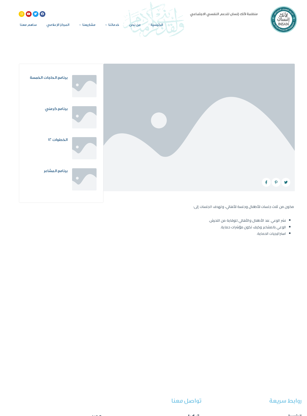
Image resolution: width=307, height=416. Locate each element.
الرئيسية (157, 25)
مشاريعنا (88, 25)
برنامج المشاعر (56, 171)
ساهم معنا (28, 25)
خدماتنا (113, 25)
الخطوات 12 (58, 140)
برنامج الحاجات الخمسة (49, 77)
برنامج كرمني (56, 109)
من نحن (135, 25)
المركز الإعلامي (57, 25)
